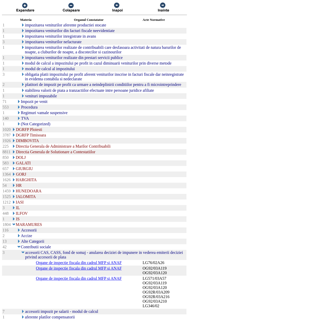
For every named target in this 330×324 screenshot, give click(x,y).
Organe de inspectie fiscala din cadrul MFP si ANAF (79, 262)
